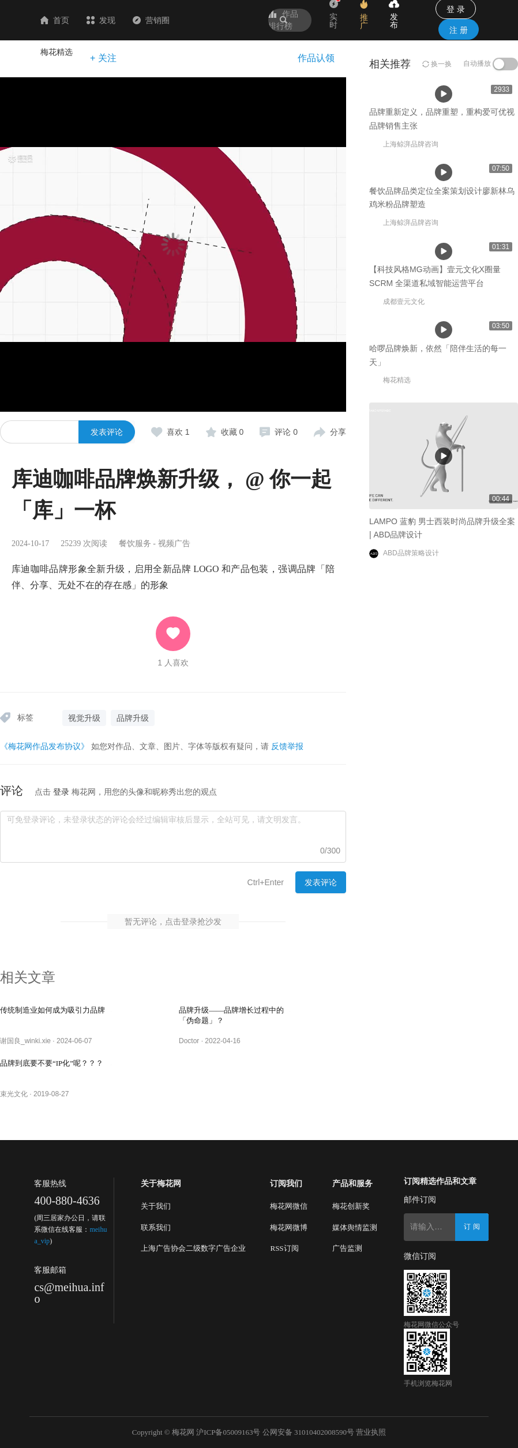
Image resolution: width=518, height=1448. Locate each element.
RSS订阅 (284, 1248)
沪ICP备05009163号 (228, 1432)
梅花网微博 (288, 1227)
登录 (61, 791)
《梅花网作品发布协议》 (44, 746)
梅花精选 (56, 52)
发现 (169, 20)
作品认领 (316, 58)
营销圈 (219, 20)
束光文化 (14, 1094)
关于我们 (156, 1206)
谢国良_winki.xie (25, 1041)
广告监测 (347, 1248)
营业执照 (371, 1432)
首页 (123, 20)
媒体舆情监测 (354, 1227)
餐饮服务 (135, 543)
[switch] (505, 64)
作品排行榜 (283, 20)
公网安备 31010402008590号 (308, 1432)
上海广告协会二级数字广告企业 (193, 1248)
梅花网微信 (288, 1206)
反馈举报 (287, 746)
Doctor (189, 1041)
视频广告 (174, 543)
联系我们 (156, 1227)
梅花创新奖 (351, 1206)
